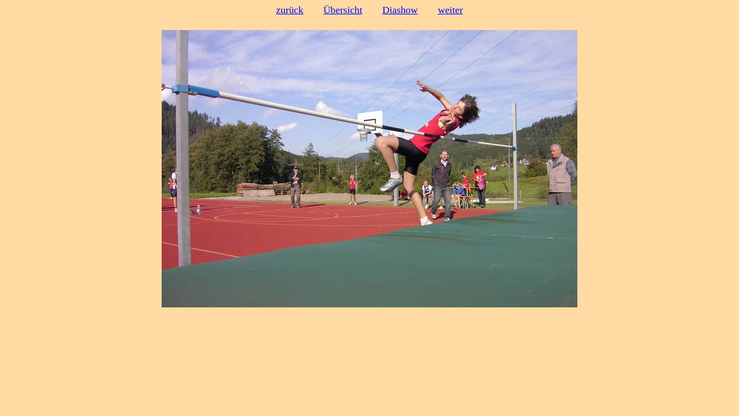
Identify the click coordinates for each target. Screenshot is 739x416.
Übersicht (342, 10)
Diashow (400, 10)
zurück (289, 10)
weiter (450, 10)
